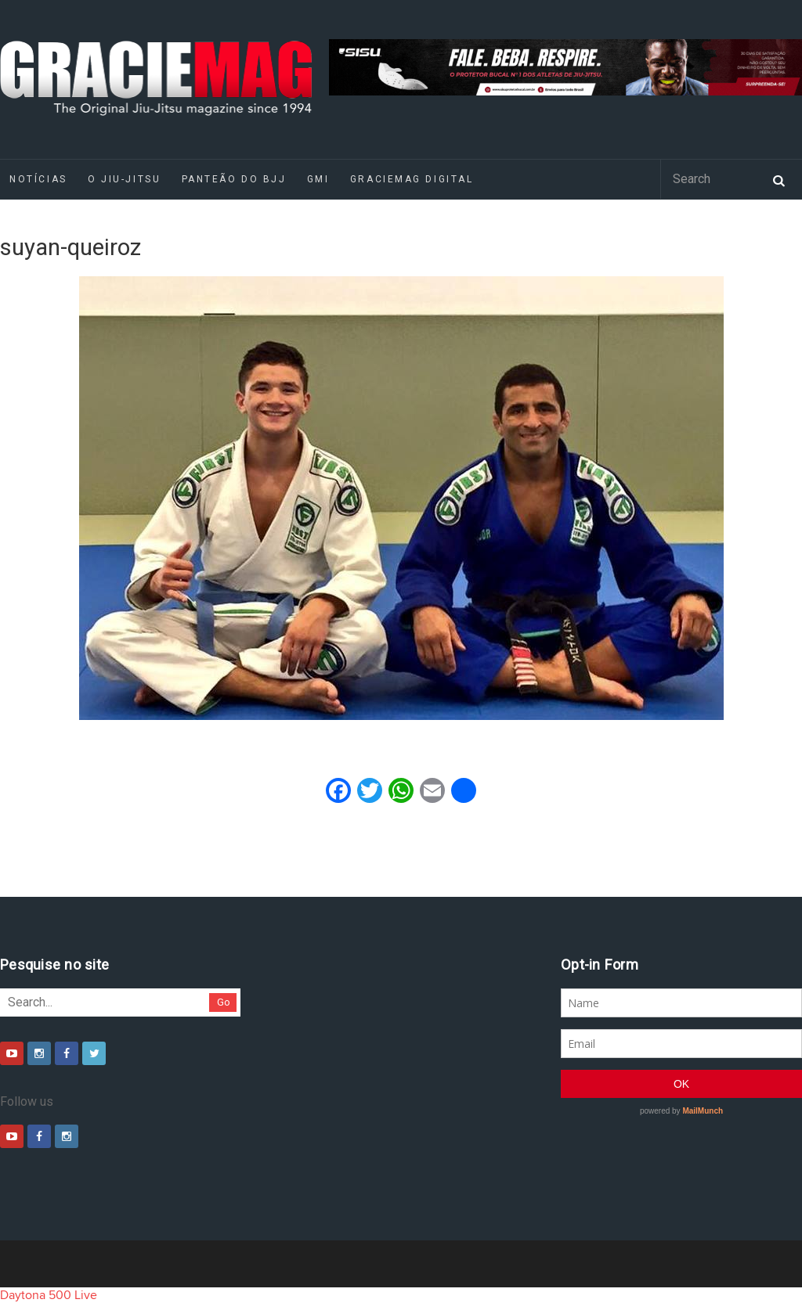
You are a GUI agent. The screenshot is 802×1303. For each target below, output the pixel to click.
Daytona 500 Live (48, 1295)
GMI (318, 179)
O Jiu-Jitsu (124, 179)
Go (223, 1002)
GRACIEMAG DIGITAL (412, 179)
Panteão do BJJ (234, 179)
